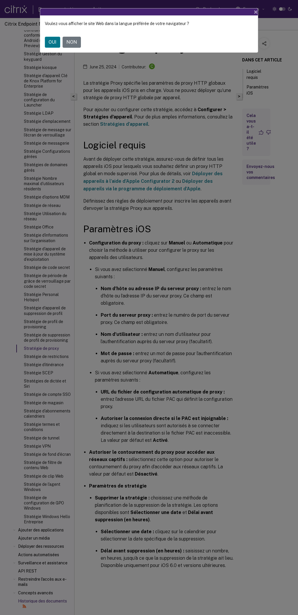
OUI (52, 42)
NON (71, 42)
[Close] (255, 12)
